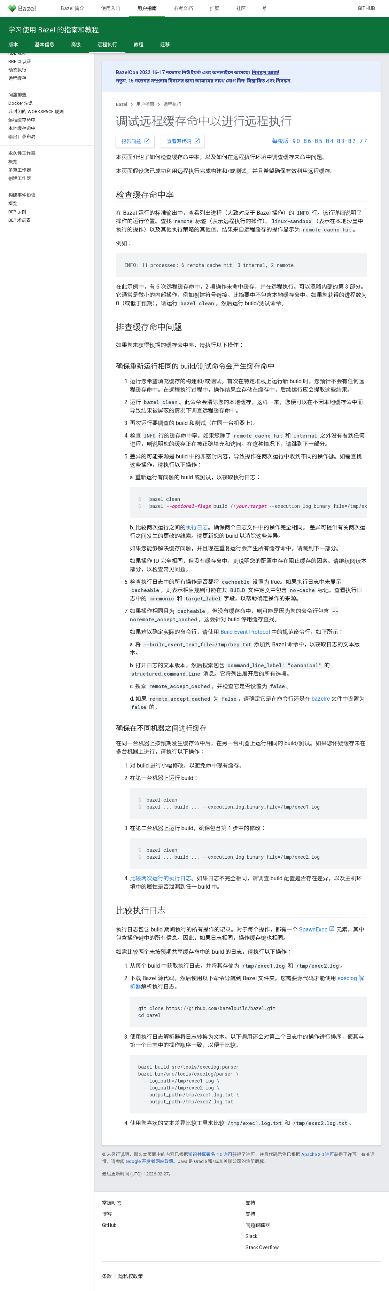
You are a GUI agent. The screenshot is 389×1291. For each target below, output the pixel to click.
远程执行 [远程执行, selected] (107, 44)
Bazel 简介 (72, 8)
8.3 (340, 141)
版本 (267, 8)
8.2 (352, 141)
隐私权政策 (130, 1276)
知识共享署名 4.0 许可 (210, 1154)
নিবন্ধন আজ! (265, 72)
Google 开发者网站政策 (149, 1161)
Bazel (121, 104)
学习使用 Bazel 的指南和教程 (53, 30)
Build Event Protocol (245, 632)
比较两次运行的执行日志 (160, 878)
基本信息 (44, 44)
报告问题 (136, 141)
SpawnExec (313, 929)
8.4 (329, 141)
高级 (76, 44)
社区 (241, 8)
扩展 (214, 8)
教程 (138, 44)
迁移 (165, 44)
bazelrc (321, 698)
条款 (107, 1276)
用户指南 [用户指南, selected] (147, 8)
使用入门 (110, 8)
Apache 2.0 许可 (317, 1154)
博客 (107, 1214)
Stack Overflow (262, 1247)
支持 (250, 1214)
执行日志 (197, 527)
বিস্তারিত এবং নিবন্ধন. (269, 81)
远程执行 (172, 104)
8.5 (318, 141)
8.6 (307, 141)
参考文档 (183, 8)
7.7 (363, 141)
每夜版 (280, 141)
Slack (251, 1236)
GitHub (366, 8)
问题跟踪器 (258, 1225)
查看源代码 (183, 141)
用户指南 (145, 104)
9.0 (296, 141)
